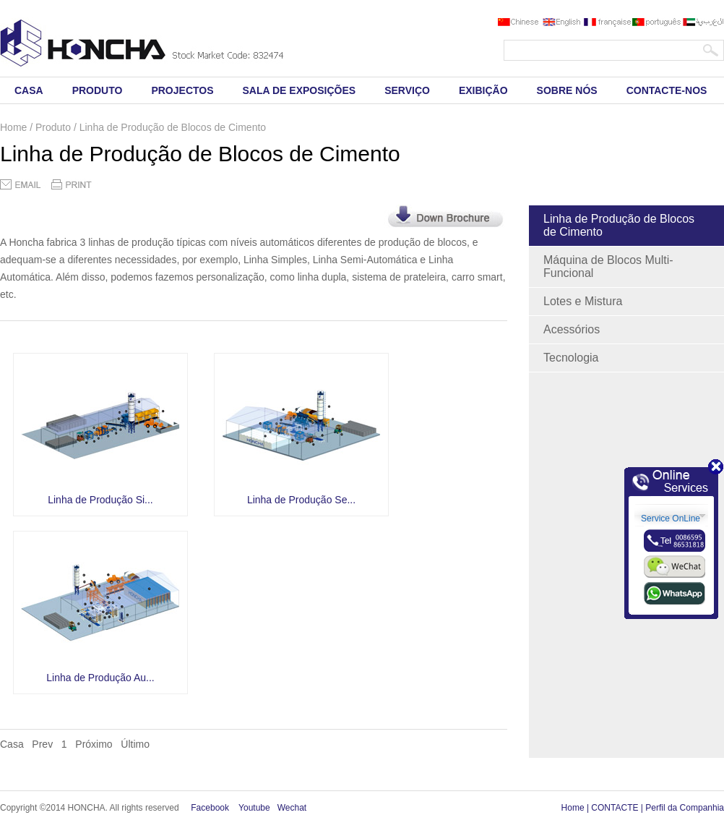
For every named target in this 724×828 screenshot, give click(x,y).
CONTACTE (614, 808)
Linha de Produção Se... (301, 499)
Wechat (291, 808)
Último (135, 744)
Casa (12, 744)
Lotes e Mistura (582, 301)
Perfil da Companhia (684, 808)
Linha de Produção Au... (100, 677)
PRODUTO (97, 90)
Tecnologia (571, 357)
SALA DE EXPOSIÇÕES (299, 90)
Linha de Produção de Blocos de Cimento (618, 225)
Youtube (254, 808)
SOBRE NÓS (567, 90)
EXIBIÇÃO (483, 90)
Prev (42, 744)
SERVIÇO (407, 90)
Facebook (210, 808)
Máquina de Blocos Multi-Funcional (608, 266)
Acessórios (571, 329)
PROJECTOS (182, 90)
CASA (28, 90)
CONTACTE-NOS (666, 90)
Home (573, 808)
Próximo (93, 744)
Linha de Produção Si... (100, 499)
